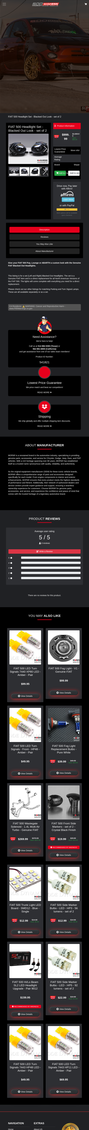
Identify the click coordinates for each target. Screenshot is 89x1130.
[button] (45, 149)
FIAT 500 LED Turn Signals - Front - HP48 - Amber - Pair (25, 749)
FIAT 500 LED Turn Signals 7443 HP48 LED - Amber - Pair (25, 1067)
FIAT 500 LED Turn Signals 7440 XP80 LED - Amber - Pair (25, 671)
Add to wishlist (75, 173)
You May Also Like (44, 244)
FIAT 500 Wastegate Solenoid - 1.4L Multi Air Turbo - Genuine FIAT (25, 826)
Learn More (68, 199)
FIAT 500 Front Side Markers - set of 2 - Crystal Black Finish (64, 826)
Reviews (44, 237)
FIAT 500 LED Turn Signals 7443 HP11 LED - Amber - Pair (63, 1067)
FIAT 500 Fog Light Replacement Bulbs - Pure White (63, 749)
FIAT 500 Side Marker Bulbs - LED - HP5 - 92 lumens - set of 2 (64, 985)
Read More (44, 392)
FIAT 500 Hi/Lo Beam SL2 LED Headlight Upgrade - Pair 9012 (25, 985)
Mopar (77, 165)
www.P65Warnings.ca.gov (20, 308)
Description (44, 230)
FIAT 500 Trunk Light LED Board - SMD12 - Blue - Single (25, 908)
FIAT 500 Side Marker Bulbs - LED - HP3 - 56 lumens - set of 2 (64, 908)
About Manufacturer (44, 251)
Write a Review (44, 551)
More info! (75, 150)
